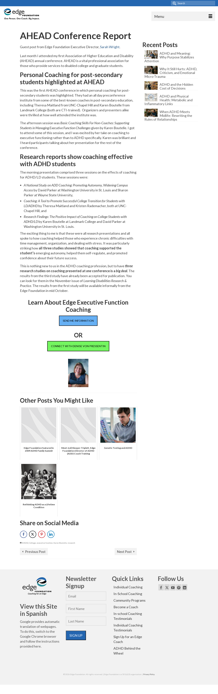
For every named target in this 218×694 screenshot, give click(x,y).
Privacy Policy (149, 674)
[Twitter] (167, 587)
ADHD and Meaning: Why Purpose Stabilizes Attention (169, 57)
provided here (30, 646)
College (32, 543)
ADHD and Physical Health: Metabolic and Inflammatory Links (168, 100)
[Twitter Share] (32, 534)
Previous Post (35, 551)
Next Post (124, 551)
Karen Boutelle (60, 543)
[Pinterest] (178, 587)
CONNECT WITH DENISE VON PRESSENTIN (78, 346)
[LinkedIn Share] (50, 534)
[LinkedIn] (184, 587)
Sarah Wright (110, 47)
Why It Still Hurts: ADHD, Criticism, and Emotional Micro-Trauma (170, 72)
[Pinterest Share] (41, 534)
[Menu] (183, 16)
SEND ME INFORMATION (78, 320)
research (71, 543)
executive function (45, 543)
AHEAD (25, 543)
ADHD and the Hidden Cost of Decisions (176, 86)
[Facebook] (161, 587)
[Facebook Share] (23, 534)
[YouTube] (173, 587)
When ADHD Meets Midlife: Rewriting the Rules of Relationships (168, 115)
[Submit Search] (174, 3)
